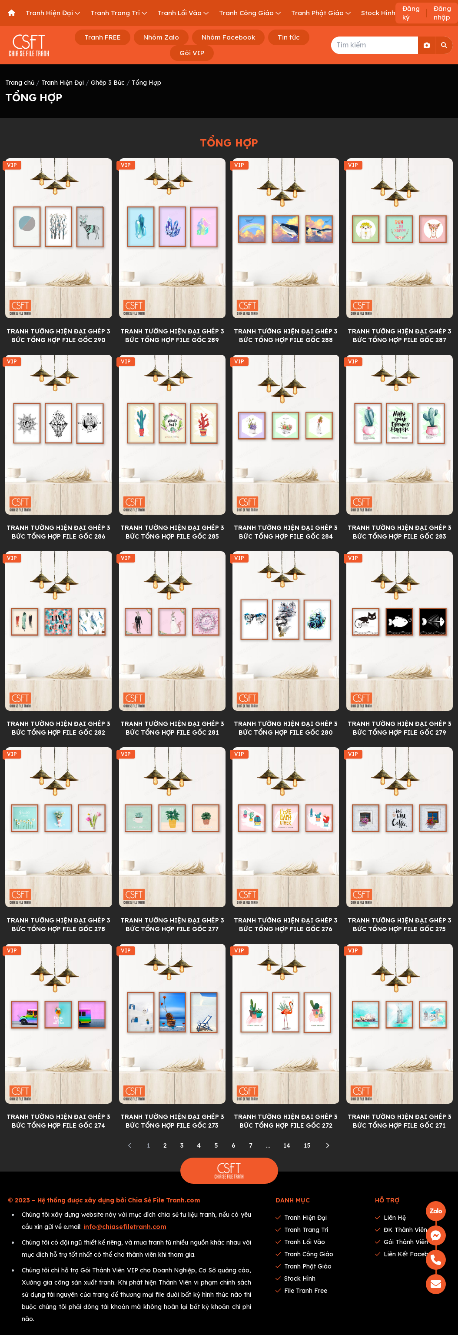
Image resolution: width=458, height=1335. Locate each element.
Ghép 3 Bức (108, 83)
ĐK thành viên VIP (407, 1230)
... (268, 1145)
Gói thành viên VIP (408, 1242)
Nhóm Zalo (161, 37)
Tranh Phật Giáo (303, 1266)
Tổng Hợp (146, 83)
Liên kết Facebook (407, 1254)
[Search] (444, 45)
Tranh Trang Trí (301, 1230)
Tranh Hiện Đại (62, 83)
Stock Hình (295, 1278)
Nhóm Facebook (228, 37)
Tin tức (289, 37)
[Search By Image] (426, 45)
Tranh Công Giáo (304, 1254)
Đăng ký (411, 12)
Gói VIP (191, 53)
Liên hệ (390, 1218)
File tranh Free (301, 1291)
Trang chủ (19, 83)
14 (286, 1145)
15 (307, 1145)
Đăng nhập (442, 12)
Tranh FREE (102, 37)
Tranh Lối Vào (300, 1242)
